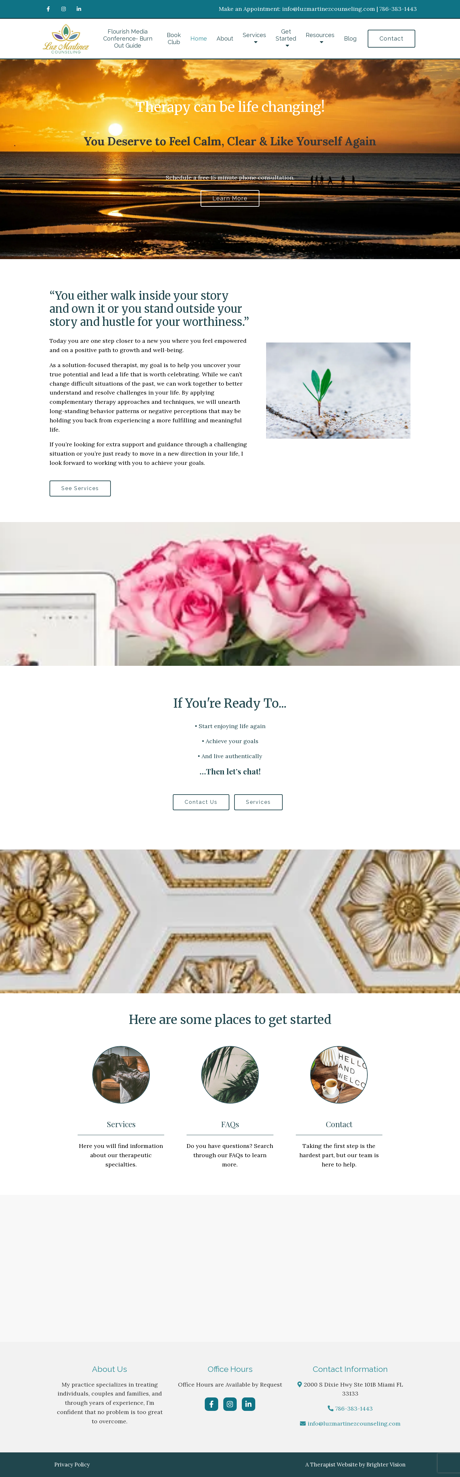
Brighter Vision (386, 1464)
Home (198, 38)
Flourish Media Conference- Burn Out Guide (127, 38)
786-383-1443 (354, 1408)
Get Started (286, 35)
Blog (350, 38)
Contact (391, 38)
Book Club (174, 38)
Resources (320, 35)
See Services (80, 488)
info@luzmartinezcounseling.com (354, 1423)
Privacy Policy (72, 1464)
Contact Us (201, 802)
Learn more (230, 198)
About (225, 38)
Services (254, 35)
